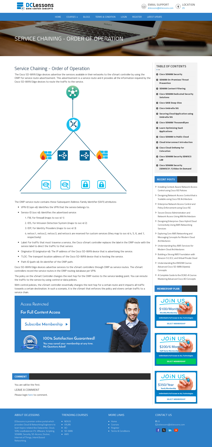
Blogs (86, 16)
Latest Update (154, 16)
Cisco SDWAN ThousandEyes (172, 122)
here (30, 395)
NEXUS (67, 421)
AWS (66, 434)
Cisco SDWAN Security (169, 74)
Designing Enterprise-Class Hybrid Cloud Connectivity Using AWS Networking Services (177, 224)
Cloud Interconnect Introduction (174, 142)
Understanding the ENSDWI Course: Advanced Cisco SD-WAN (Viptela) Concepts (175, 266)
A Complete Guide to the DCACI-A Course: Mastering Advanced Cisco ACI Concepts (177, 276)
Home (58, 16)
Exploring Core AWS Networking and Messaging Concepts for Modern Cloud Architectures (176, 237)
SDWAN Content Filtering (170, 88)
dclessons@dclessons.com (160, 8)
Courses (115, 424)
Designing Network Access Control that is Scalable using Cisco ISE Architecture (177, 197)
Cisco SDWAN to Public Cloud (172, 136)
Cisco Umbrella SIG (167, 108)
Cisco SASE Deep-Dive (169, 102)
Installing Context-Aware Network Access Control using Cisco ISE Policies (177, 188)
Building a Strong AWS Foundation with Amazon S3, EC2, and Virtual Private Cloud (177, 256)
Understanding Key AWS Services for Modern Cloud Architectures (175, 247)
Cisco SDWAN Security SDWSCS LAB (173, 158)
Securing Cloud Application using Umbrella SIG (174, 115)
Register (137, 16)
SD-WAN (68, 431)
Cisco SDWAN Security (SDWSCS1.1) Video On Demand (173, 166)
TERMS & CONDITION (105, 16)
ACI (65, 427)
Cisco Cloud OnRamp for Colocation (170, 149)
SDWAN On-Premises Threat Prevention (172, 81)
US (183, 8)
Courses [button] (72, 16)
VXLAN (67, 424)
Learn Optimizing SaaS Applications (169, 129)
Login (124, 16)
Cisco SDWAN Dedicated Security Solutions (174, 95)
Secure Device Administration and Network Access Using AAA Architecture (177, 214)
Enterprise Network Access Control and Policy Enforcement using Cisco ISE (176, 205)
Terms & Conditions (120, 431)
